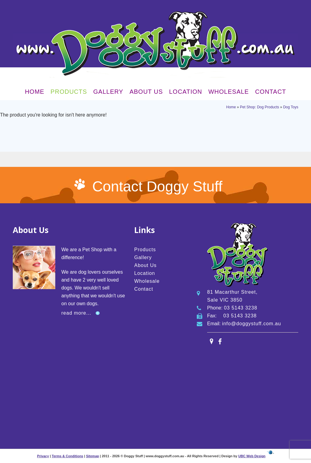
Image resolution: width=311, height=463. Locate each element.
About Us (146, 91)
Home (34, 91)
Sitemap (92, 456)
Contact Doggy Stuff (157, 186)
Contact (270, 91)
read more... (76, 313)
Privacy (43, 456)
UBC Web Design (251, 456)
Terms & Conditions (67, 456)
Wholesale (228, 91)
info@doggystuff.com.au (251, 323)
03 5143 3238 (240, 307)
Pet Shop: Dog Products (259, 107)
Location (185, 91)
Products (68, 91)
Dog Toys (290, 107)
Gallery (108, 91)
